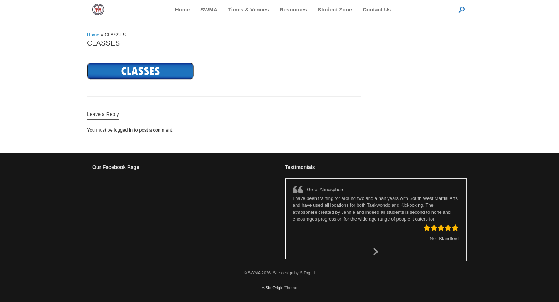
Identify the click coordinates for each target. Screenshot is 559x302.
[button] (461, 9)
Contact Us (377, 9)
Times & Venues (248, 9)
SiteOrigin (274, 288)
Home (182, 9)
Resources (293, 9)
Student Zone (335, 9)
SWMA (208, 9)
